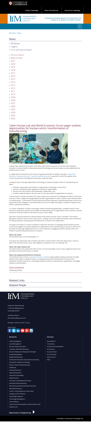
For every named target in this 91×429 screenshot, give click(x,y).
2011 (13, 91)
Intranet (78, 20)
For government (52, 352)
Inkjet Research (14, 378)
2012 (13, 88)
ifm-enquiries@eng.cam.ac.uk (17, 318)
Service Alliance (14, 402)
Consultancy (51, 344)
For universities (72, 18)
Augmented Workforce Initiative (39, 257)
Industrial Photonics (15, 370)
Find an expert (17, 55)
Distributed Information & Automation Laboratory (24, 360)
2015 (13, 79)
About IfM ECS (51, 341)
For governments (59, 18)
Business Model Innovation (17, 346)
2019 (13, 67)
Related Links (17, 280)
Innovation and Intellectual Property (20, 381)
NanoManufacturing (15, 388)
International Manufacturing (17, 383)
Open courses (51, 357)
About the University (51, 10)
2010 (13, 94)
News (19, 33)
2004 (13, 112)
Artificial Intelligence (15, 341)
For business (49, 18)
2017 (13, 73)
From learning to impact (21, 49)
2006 (13, 106)
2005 (13, 109)
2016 (13, 76)
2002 (13, 118)
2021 (13, 61)
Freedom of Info (19, 323)
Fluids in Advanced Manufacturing (19, 365)
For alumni (61, 20)
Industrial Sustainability (16, 375)
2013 (13, 85)
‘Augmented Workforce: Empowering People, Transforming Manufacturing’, (42, 175)
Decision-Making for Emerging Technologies (22, 352)
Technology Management (17, 399)
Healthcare (12, 367)
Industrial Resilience (15, 373)
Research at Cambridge (72, 10)
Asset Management (15, 344)
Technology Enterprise (16, 396)
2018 (13, 70)
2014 (13, 82)
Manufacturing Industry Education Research (22, 386)
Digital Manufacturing (15, 357)
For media (70, 20)
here (37, 237)
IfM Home (12, 33)
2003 (13, 115)
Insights (14, 46)
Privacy (27, 323)
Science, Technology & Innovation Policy (21, 391)
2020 (13, 64)
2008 (13, 100)
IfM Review (15, 43)
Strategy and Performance (17, 394)
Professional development (55, 346)
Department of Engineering (22, 413)
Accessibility (60, 418)
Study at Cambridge (31, 10)
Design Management (15, 354)
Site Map (10, 323)
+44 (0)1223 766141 (13, 315)
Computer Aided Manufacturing (18, 349)
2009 (13, 97)
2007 (13, 103)
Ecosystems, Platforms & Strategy (19, 362)
